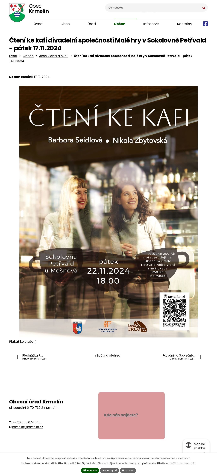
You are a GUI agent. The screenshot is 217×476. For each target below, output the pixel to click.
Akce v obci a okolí (53, 57)
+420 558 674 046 (27, 423)
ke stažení (28, 342)
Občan (119, 24)
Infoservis (151, 24)
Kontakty (184, 24)
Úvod (38, 24)
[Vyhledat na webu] (188, 9)
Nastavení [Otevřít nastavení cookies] (129, 470)
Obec (65, 24)
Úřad (92, 24)
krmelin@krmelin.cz (27, 428)
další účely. (184, 457)
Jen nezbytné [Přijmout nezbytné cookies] (109, 470)
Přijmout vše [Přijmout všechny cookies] (88, 470)
